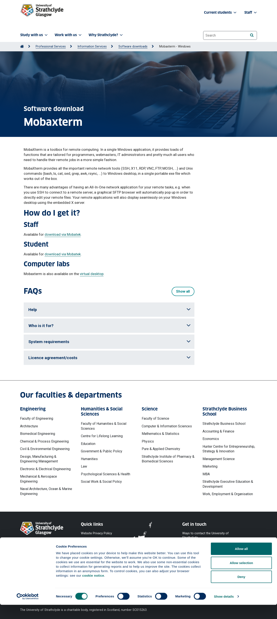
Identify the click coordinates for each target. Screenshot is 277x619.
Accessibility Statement (97, 548)
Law (84, 466)
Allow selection (241, 577)
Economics (211, 439)
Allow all (241, 563)
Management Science (219, 459)
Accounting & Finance (218, 431)
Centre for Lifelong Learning (102, 436)
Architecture (29, 426)
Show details (224, 610)
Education (88, 444)
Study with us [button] (34, 35)
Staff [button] (251, 12)
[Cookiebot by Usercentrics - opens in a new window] (27, 610)
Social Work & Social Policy (101, 482)
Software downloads (132, 46)
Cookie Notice (91, 541)
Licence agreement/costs (109, 357)
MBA (206, 474)
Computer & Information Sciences (167, 426)
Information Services (92, 46)
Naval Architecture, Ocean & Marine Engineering (46, 491)
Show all (183, 291)
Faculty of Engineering (36, 418)
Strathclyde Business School (224, 424)
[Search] (252, 35)
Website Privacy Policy (96, 533)
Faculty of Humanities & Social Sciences (103, 426)
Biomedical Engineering (37, 434)
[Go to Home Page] (22, 46)
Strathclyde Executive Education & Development (228, 484)
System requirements (109, 341)
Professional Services (51, 46)
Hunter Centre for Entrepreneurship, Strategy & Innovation (229, 448)
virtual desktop (92, 274)
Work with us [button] (68, 35)
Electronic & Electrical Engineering (45, 469)
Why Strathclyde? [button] (106, 35)
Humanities (89, 459)
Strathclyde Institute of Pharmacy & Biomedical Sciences (168, 459)
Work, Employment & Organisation (228, 494)
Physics (148, 441)
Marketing (210, 466)
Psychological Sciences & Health (105, 474)
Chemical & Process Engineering (44, 441)
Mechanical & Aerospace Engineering (38, 478)
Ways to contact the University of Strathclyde (205, 535)
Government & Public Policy (101, 451)
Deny (241, 591)
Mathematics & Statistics (160, 434)
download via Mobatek (63, 234)
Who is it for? (109, 325)
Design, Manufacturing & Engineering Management (39, 459)
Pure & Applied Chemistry (161, 449)
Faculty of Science (155, 418)
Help (109, 309)
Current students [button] (220, 12)
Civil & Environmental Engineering (45, 449)
